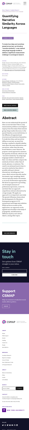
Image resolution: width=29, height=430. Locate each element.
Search (19, 388)
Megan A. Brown (14, 84)
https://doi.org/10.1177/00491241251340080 (14, 70)
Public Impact (5, 335)
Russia (3, 99)
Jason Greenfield (6, 84)
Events (3, 377)
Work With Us (5, 347)
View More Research (9, 233)
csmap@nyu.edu (14, 397)
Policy (3, 375)
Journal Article (8, 38)
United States (9, 99)
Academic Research (15, 10)
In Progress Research (7, 364)
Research (8, 10)
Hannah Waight (6, 81)
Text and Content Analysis (13, 97)
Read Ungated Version (10, 110)
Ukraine (21, 97)
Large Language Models (18, 99)
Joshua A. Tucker (6, 85)
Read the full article (10, 105)
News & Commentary (7, 372)
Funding (4, 340)
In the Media (5, 379)
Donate (6, 306)
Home (3, 10)
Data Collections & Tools (7, 362)
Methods (4, 97)
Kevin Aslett (21, 84)
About (3, 333)
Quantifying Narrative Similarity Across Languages (12, 11)
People (3, 345)
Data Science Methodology (8, 90)
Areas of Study (5, 360)
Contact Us (4, 342)
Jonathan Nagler (15, 82)
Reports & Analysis (6, 357)
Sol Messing (12, 81)
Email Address (5, 267)
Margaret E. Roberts (6, 82)
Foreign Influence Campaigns (9, 92)
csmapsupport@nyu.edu (16, 398)
